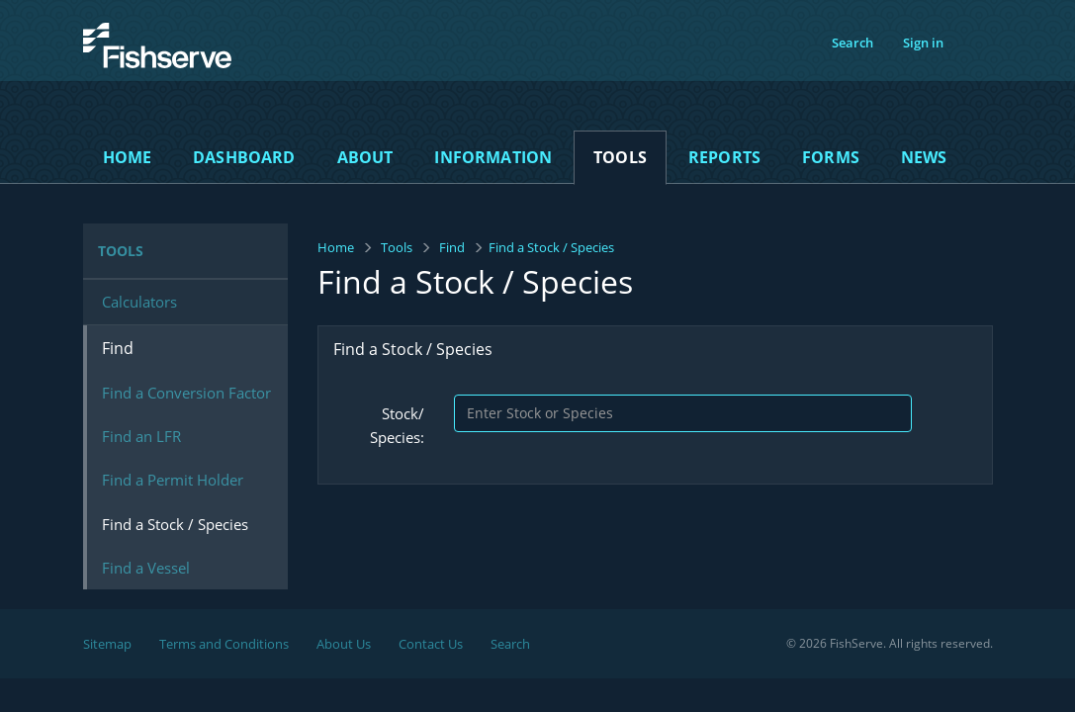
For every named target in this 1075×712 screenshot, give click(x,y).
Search (852, 42)
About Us (343, 644)
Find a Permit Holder (172, 480)
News (924, 157)
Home (127, 157)
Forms (830, 157)
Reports (724, 157)
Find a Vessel (146, 568)
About (365, 157)
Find (452, 247)
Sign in (923, 42)
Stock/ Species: (397, 425)
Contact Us (431, 644)
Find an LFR (141, 436)
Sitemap (107, 644)
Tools (620, 157)
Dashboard (244, 157)
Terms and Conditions (224, 644)
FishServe (122, 79)
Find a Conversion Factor (186, 392)
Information (493, 157)
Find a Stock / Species (175, 524)
